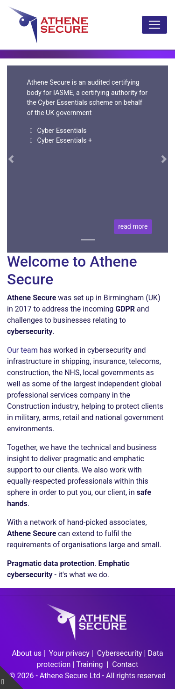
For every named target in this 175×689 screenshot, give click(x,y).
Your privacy (69, 653)
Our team (22, 350)
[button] (11, 159)
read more (132, 226)
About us (27, 653)
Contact (125, 664)
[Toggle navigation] (154, 24)
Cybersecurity (119, 653)
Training (90, 664)
